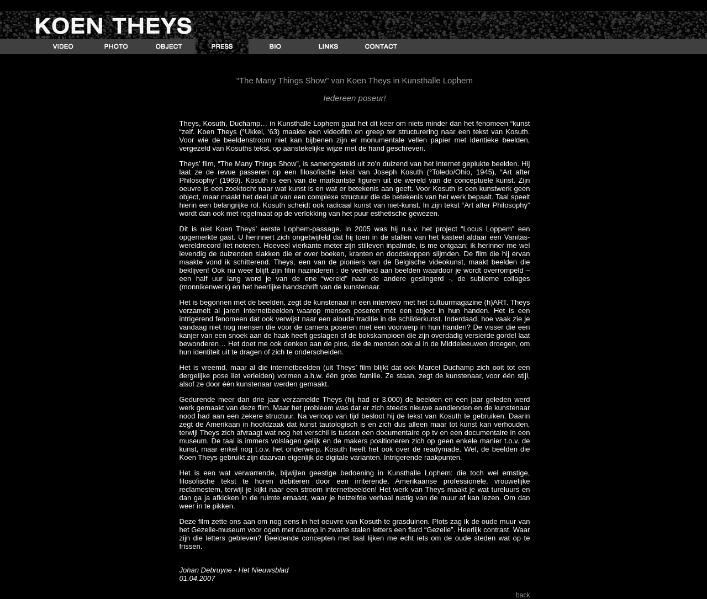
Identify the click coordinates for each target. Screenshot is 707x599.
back (523, 595)
